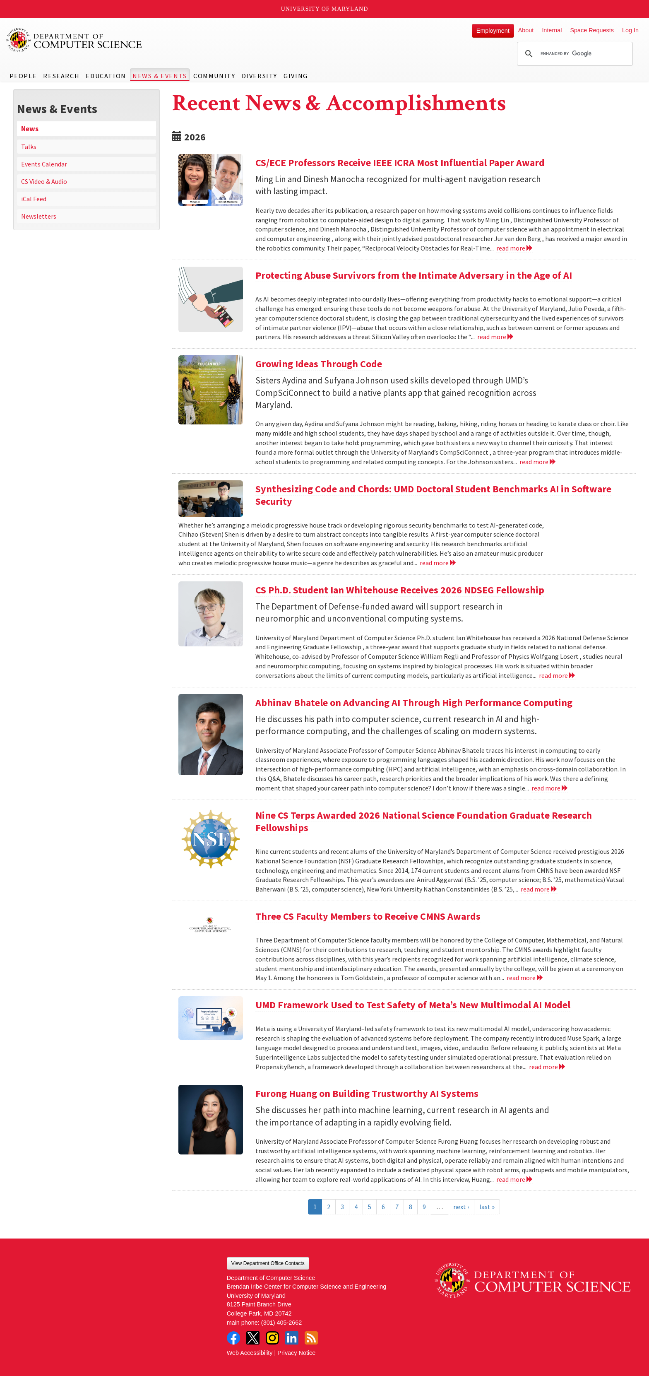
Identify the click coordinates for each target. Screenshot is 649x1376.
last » (487, 1206)
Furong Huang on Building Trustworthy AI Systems (366, 1093)
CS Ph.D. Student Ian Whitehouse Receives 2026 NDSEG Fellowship (399, 589)
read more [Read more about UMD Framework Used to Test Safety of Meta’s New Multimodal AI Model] (547, 1067)
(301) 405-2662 (281, 1322)
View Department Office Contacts (268, 1263)
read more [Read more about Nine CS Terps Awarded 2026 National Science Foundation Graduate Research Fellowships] (539, 889)
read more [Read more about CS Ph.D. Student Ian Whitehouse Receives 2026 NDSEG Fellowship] (557, 675)
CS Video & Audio (44, 181)
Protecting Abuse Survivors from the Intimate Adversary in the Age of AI (413, 275)
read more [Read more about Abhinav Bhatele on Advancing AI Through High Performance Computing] (549, 788)
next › (461, 1206)
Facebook (233, 1338)
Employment (493, 30)
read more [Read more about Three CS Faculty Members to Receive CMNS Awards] (525, 978)
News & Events (159, 76)
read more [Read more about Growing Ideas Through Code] (537, 462)
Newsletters (38, 216)
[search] (574, 54)
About (526, 30)
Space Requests (592, 30)
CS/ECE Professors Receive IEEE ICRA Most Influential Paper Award (400, 162)
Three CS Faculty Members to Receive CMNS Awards (368, 916)
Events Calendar (44, 164)
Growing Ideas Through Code (318, 363)
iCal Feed (33, 199)
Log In (630, 30)
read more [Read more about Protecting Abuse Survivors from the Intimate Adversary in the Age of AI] (495, 337)
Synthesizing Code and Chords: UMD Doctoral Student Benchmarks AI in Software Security (433, 495)
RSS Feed (311, 1338)
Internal (552, 30)
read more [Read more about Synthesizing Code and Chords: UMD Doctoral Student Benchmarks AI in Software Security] (438, 563)
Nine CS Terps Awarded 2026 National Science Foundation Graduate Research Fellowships (423, 821)
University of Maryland (324, 9)
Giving (296, 76)
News (29, 128)
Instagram (272, 1338)
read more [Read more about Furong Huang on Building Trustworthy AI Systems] (514, 1179)
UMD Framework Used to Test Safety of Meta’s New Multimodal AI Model (412, 1004)
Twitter (253, 1338)
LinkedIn (291, 1338)
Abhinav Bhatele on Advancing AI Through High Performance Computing (413, 702)
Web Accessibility (250, 1352)
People (23, 76)
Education (106, 76)
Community (214, 76)
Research (61, 76)
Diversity (259, 76)
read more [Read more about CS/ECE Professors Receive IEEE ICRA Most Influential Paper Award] (514, 248)
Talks (28, 146)
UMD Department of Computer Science (74, 40)
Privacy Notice (296, 1352)
